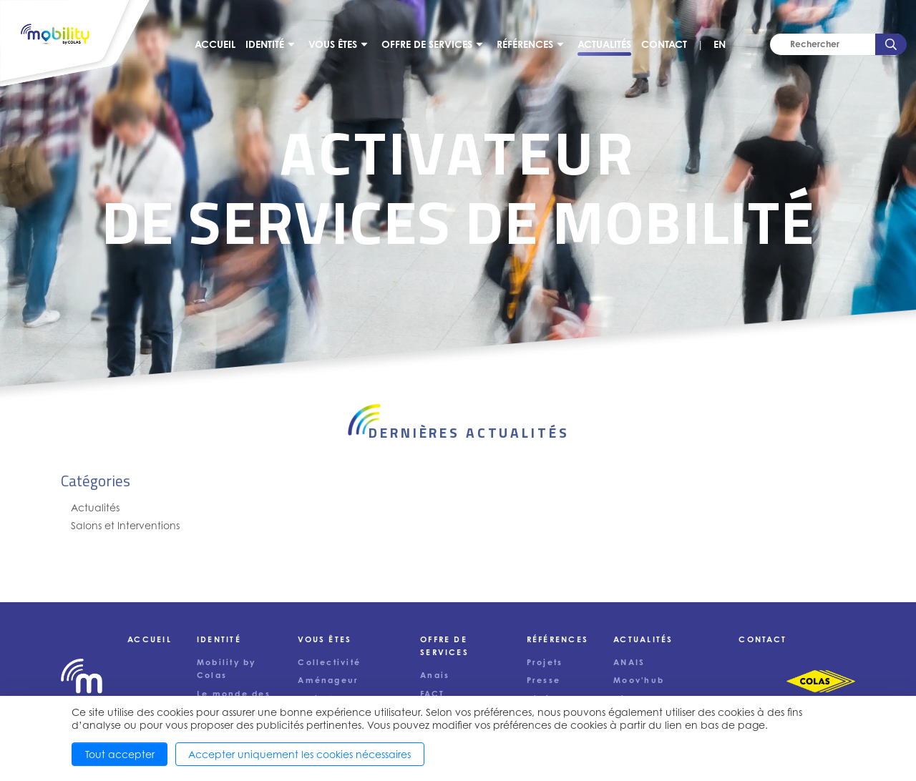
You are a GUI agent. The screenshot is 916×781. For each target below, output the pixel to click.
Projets (545, 662)
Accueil (215, 44)
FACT (432, 694)
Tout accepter (120, 754)
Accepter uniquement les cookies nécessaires (299, 754)
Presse (543, 680)
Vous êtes (332, 44)
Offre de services (426, 44)
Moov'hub (638, 680)
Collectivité (329, 662)
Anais (434, 675)
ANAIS (629, 662)
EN (719, 44)
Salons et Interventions (125, 525)
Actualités (604, 44)
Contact (664, 44)
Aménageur (328, 680)
